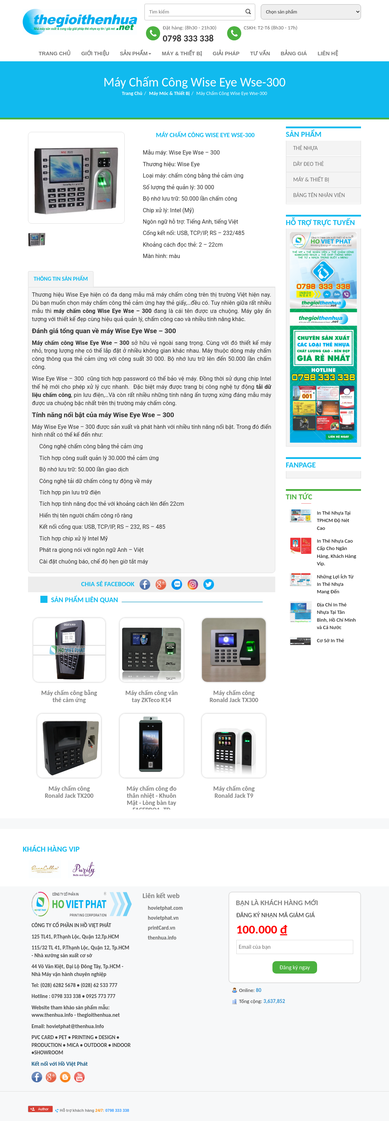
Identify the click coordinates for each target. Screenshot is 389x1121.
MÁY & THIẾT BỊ (311, 179)
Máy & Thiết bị (182, 53)
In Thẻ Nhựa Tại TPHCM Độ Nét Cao (334, 523)
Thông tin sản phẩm (61, 278)
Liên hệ (327, 53)
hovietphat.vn (163, 918)
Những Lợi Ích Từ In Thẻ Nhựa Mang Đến (335, 587)
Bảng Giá (294, 53)
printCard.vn (161, 928)
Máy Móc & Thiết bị (169, 93)
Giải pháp (226, 53)
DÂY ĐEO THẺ (308, 164)
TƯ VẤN (260, 53)
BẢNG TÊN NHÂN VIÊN (319, 195)
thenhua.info (162, 938)
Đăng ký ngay (295, 967)
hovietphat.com (165, 908)
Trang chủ (55, 53)
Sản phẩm (135, 53)
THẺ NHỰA (305, 148)
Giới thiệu (95, 53)
